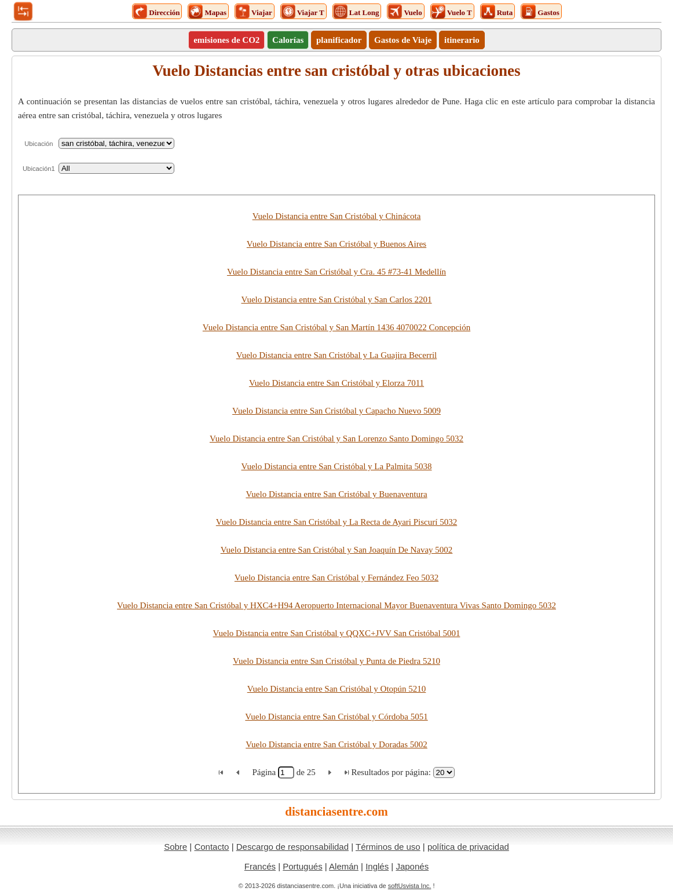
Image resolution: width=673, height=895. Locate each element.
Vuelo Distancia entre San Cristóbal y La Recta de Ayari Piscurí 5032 (336, 522)
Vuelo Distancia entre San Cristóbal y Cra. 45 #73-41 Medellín (336, 271)
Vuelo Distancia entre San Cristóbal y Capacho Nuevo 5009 (336, 410)
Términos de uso (388, 847)
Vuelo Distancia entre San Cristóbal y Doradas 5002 (336, 744)
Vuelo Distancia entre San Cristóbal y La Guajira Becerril (336, 355)
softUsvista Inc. (409, 885)
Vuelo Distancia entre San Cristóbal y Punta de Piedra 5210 (336, 661)
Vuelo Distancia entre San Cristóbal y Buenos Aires (336, 244)
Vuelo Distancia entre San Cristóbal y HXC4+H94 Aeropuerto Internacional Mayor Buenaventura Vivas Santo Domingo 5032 (336, 605)
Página (265, 772)
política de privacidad (468, 847)
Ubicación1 (39, 168)
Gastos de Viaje (402, 40)
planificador (338, 40)
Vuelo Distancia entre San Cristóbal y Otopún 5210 (336, 688)
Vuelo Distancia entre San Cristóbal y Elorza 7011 (336, 383)
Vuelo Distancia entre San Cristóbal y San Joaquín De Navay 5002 (337, 549)
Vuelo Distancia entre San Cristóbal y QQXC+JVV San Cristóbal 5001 (336, 633)
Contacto (211, 847)
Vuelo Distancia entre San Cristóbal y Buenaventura (336, 494)
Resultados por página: (390, 772)
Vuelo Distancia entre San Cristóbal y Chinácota (337, 216)
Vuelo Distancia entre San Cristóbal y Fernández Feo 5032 (336, 577)
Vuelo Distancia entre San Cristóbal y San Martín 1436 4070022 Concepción (336, 327)
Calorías (287, 40)
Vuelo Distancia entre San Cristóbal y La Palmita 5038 (336, 466)
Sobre (175, 847)
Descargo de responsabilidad (292, 847)
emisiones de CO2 (226, 40)
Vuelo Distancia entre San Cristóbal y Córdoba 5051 (336, 716)
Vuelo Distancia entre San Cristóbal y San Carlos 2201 (336, 299)
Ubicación (38, 143)
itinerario (462, 40)
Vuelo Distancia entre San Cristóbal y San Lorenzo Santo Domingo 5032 (336, 438)
